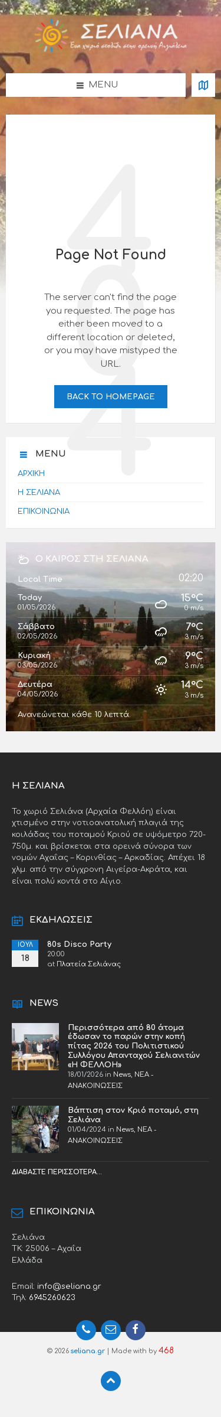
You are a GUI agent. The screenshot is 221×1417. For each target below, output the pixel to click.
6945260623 (52, 1297)
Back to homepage (111, 396)
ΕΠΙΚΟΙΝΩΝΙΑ (44, 511)
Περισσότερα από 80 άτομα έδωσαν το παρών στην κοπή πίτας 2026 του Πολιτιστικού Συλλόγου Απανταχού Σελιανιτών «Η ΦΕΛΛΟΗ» (134, 1046)
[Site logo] (110, 50)
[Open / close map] (203, 85)
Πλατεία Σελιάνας (89, 964)
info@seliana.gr (69, 1286)
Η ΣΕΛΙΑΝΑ (39, 492)
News (122, 1075)
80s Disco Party (79, 944)
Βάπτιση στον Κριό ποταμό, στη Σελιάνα (133, 1115)
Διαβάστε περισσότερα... (57, 1172)
